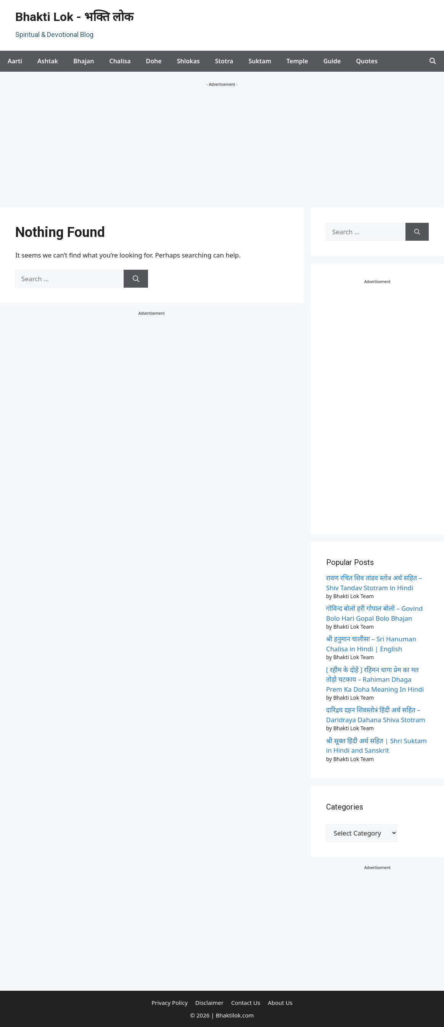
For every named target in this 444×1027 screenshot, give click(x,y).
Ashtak (47, 61)
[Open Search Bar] (432, 61)
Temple (297, 61)
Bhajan (83, 61)
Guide (332, 61)
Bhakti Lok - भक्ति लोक (74, 17)
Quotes (366, 61)
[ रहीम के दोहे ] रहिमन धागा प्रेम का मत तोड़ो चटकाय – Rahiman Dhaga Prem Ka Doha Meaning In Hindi (375, 679)
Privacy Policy (169, 1002)
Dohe (154, 61)
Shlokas (188, 61)
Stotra (224, 61)
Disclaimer (209, 1002)
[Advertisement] (222, 146)
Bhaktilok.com (235, 1015)
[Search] (136, 279)
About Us (280, 1002)
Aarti (15, 61)
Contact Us (245, 1002)
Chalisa (119, 61)
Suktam (259, 61)
